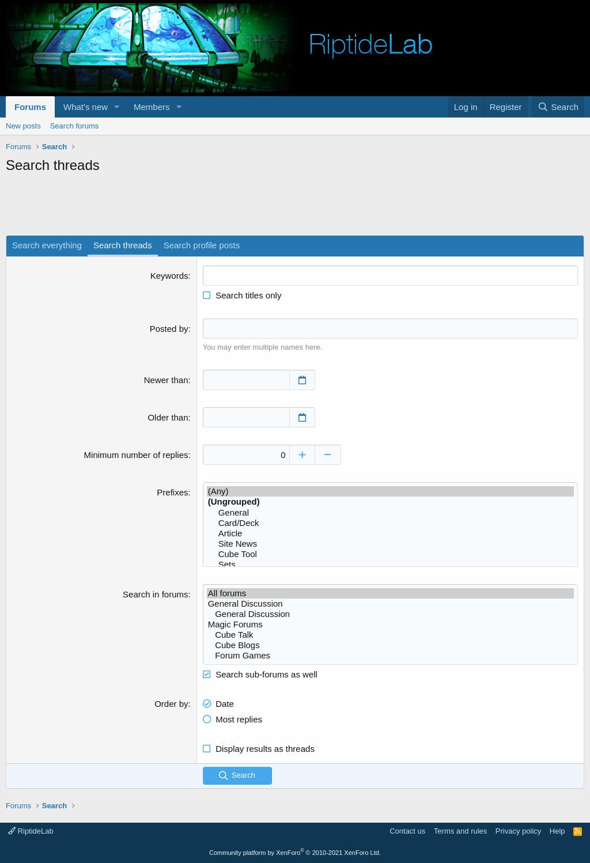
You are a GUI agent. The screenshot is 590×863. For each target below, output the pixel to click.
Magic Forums (390, 624)
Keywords (169, 276)
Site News (390, 544)
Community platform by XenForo (295, 852)
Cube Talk (390, 635)
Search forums (74, 126)
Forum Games (390, 655)
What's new (85, 107)
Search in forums (155, 594)
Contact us (407, 831)
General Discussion (390, 604)
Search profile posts (202, 245)
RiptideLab (31, 831)
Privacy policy (518, 831)
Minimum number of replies (136, 455)
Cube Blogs (390, 645)
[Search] (558, 107)
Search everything (47, 245)
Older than (168, 417)
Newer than (166, 380)
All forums (390, 593)
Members (152, 107)
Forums (30, 107)
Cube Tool (390, 554)
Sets (390, 564)
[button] (117, 107)
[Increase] (302, 455)
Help (557, 831)
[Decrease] (328, 455)
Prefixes (172, 492)
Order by (171, 704)
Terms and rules (460, 831)
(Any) (390, 491)
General (390, 513)
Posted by (169, 329)
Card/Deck (390, 523)
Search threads (122, 245)
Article (390, 533)
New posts (23, 126)
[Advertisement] (295, 206)
